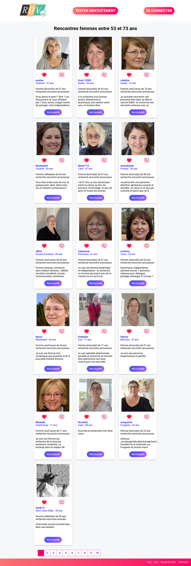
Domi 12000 (84, 80)
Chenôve (40, 83)
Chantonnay (42, 425)
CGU (156, 562)
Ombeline (83, 336)
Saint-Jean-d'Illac (45, 510)
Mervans (125, 339)
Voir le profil (53, 112)
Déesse (124, 336)
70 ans (132, 83)
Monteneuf (41, 339)
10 (97, 553)
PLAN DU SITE (168, 562)
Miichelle (40, 422)
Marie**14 (83, 165)
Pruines (124, 168)
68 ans (88, 425)
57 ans (50, 83)
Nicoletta (83, 422)
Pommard (83, 254)
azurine (39, 80)
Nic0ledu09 (42, 165)
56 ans (133, 168)
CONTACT (183, 562)
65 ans (49, 168)
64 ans (52, 339)
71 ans (87, 339)
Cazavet (40, 168)
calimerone (84, 251)
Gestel (123, 83)
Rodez (81, 83)
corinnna (125, 251)
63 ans (90, 83)
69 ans (59, 254)
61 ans (93, 254)
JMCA (39, 251)
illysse (39, 336)
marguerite (126, 422)
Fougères (125, 425)
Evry (80, 339)
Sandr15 (40, 507)
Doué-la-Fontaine (44, 254)
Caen (80, 168)
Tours (123, 254)
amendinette (127, 165)
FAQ (149, 562)
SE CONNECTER (159, 11)
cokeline (124, 80)
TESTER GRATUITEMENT (95, 11)
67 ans (88, 168)
